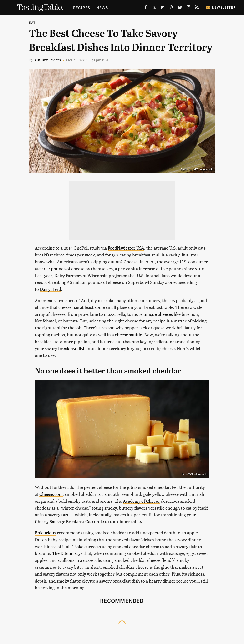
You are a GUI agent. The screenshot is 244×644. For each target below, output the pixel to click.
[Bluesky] (180, 8)
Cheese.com (51, 494)
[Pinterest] (171, 8)
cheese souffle (128, 334)
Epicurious (45, 533)
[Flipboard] (162, 8)
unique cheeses (158, 314)
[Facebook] (145, 8)
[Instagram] (188, 8)
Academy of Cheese (141, 501)
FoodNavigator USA (126, 248)
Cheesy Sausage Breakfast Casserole (69, 521)
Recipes (81, 7)
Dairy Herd (50, 289)
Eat (32, 22)
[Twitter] (154, 8)
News (102, 7)
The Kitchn (63, 553)
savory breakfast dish (65, 348)
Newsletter (221, 7)
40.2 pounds (53, 268)
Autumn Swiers (47, 59)
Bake (78, 546)
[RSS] (197, 8)
